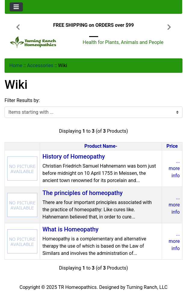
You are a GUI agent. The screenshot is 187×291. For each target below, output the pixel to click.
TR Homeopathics (77, 287)
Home (15, 65)
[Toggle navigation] (16, 6)
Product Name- (100, 146)
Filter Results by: (22, 100)
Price (172, 146)
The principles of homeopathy (82, 193)
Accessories (40, 65)
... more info (174, 168)
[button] (18, 28)
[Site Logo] (34, 42)
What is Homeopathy (70, 229)
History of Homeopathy (73, 156)
